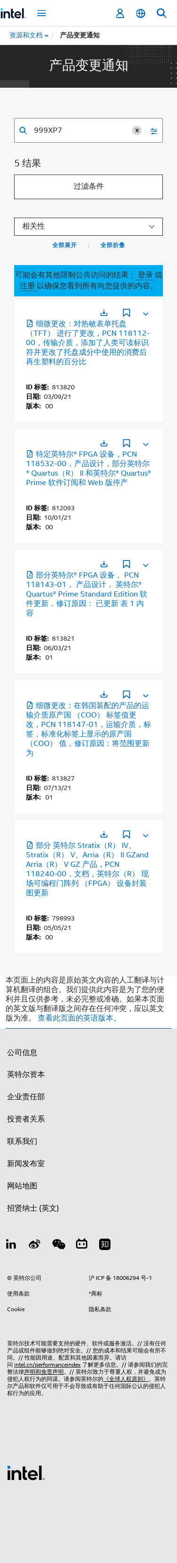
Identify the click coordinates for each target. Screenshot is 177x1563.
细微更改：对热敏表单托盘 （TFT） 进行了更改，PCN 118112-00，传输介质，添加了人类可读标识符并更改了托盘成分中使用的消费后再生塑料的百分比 (88, 343)
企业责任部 (26, 1097)
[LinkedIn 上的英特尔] (11, 1245)
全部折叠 (113, 245)
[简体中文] (141, 13)
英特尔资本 (26, 1074)
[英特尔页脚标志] (26, 1472)
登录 (145, 275)
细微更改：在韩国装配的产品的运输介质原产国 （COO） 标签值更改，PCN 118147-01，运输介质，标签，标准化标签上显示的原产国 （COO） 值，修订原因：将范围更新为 (88, 729)
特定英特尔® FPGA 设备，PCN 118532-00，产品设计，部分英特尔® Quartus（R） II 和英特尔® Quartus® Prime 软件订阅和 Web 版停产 (88, 468)
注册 (28, 286)
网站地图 (22, 1186)
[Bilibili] (82, 1245)
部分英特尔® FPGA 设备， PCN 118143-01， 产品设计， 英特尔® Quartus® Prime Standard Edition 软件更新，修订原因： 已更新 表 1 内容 (86, 594)
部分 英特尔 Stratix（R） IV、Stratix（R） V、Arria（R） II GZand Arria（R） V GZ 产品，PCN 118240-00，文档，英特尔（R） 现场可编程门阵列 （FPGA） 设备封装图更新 (87, 869)
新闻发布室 (26, 1163)
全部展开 (64, 245)
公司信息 (22, 1052)
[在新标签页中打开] (104, 312)
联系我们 (22, 1141)
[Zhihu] (105, 1245)
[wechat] (58, 1245)
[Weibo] (35, 1245)
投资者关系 (26, 1119)
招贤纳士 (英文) (33, 1208)
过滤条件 (89, 186)
